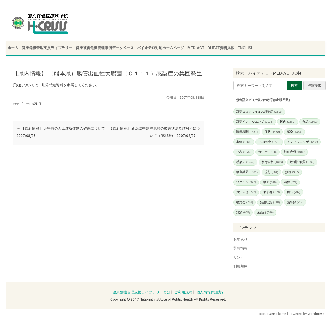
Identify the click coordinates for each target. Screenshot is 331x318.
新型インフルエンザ (254, 121)
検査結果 (247, 172)
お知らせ (246, 192)
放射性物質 (302, 162)
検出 (293, 192)
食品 (310, 121)
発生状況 (270, 202)
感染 (294, 132)
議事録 (295, 202)
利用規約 (240, 266)
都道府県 (294, 152)
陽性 (290, 182)
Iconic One (267, 313)
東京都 (271, 192)
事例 (243, 142)
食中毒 (267, 152)
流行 (271, 172)
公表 (243, 152)
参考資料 (272, 162)
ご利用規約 (183, 292)
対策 (243, 212)
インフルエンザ (302, 142)
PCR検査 (269, 142)
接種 (292, 172)
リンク (238, 257)
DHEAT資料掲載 (221, 48)
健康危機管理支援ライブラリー (47, 48)
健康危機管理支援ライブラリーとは (141, 292)
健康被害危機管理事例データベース (105, 48)
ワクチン (246, 182)
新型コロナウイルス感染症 (259, 111)
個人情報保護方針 (210, 292)
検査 (270, 182)
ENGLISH (246, 48)
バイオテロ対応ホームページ (160, 48)
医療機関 (247, 132)
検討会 (244, 202)
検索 (294, 85)
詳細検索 (314, 85)
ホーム (12, 48)
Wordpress (315, 313)
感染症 (37, 103)
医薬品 (265, 212)
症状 (272, 132)
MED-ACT (195, 48)
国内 (287, 121)
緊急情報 (240, 248)
